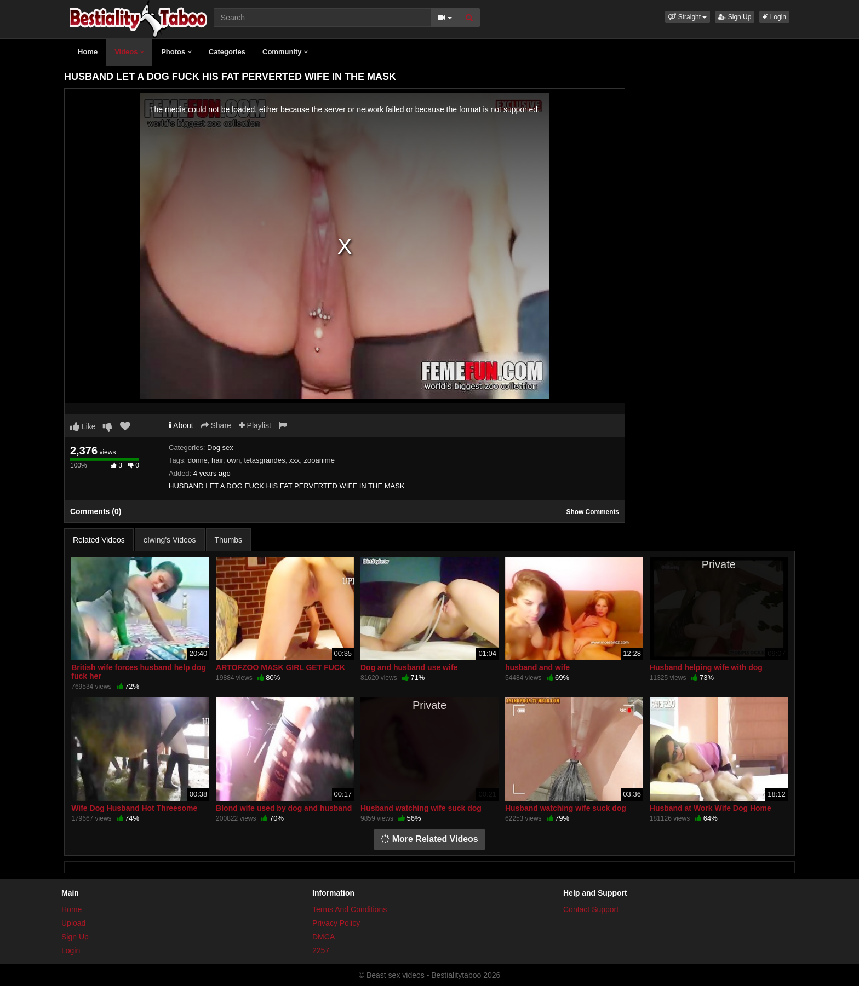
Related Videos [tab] (99, 539)
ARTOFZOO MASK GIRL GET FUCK (280, 667)
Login (774, 17)
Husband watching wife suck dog (421, 808)
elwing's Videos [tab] (170, 539)
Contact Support (591, 909)
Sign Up (734, 17)
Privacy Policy (336, 923)
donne (198, 460)
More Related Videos (429, 839)
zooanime (319, 460)
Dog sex (220, 447)
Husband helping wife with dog (706, 667)
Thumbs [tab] (229, 539)
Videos (129, 52)
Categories (227, 52)
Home (88, 52)
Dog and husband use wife (408, 667)
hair (217, 460)
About (181, 425)
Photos (176, 52)
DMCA (323, 936)
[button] (687, 17)
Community (285, 52)
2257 (320, 950)
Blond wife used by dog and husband (284, 808)
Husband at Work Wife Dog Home (710, 808)
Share (216, 425)
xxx (294, 460)
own (233, 460)
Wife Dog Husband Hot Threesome (134, 808)
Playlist (255, 425)
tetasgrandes (264, 460)
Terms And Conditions (349, 909)
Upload (73, 923)
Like (83, 426)
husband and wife (537, 667)
